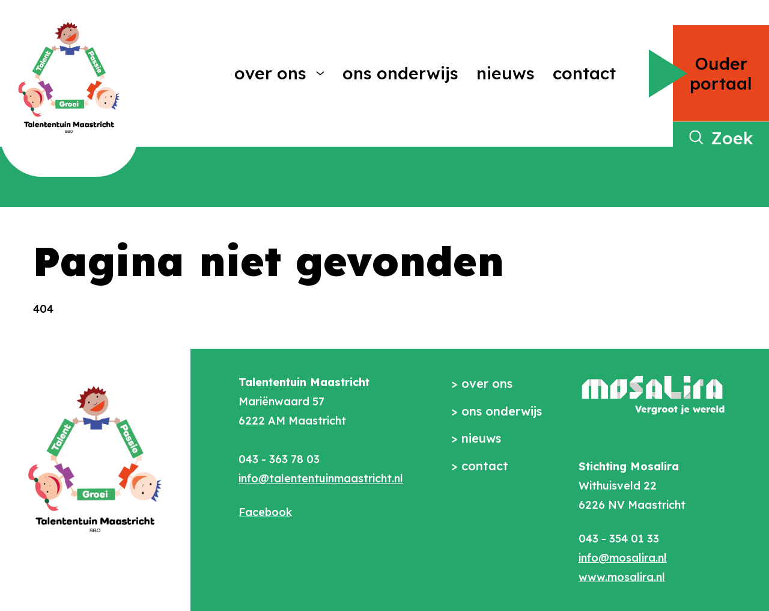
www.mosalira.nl (622, 577)
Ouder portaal (721, 73)
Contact (584, 73)
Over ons (270, 73)
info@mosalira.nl (623, 558)
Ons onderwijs (400, 73)
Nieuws (505, 73)
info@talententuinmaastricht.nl (321, 478)
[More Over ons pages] (320, 73)
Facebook (265, 512)
